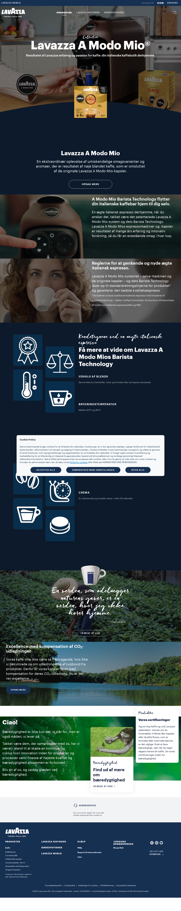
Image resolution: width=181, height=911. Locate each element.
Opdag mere (90, 184)
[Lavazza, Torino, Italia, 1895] (13, 12)
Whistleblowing (107, 885)
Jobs (79, 857)
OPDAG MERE (18, 690)
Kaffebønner (10, 852)
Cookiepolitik (69, 885)
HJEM (160, 3)
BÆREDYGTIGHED (51, 848)
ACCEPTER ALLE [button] (45, 470)
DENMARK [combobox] (155, 854)
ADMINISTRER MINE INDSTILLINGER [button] (93, 470)
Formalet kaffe (11, 855)
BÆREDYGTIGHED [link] (114, 13)
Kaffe (7, 848)
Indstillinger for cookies (88, 885)
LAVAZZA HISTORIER (53, 842)
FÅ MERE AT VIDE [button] (90, 633)
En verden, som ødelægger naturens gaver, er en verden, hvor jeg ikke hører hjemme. (90, 603)
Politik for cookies (79, 462)
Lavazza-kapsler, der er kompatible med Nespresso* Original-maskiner (17, 866)
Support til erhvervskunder (89, 852)
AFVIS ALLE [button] (138, 470)
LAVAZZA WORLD (11, 3)
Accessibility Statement (126, 885)
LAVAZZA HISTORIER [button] (88, 13)
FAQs (79, 848)
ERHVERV (172, 3)
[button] (175, 12)
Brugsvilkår (118, 848)
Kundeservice (87, 805)
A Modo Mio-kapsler (13, 859)
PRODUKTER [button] (64, 13)
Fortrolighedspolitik (53, 885)
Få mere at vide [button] (105, 786)
